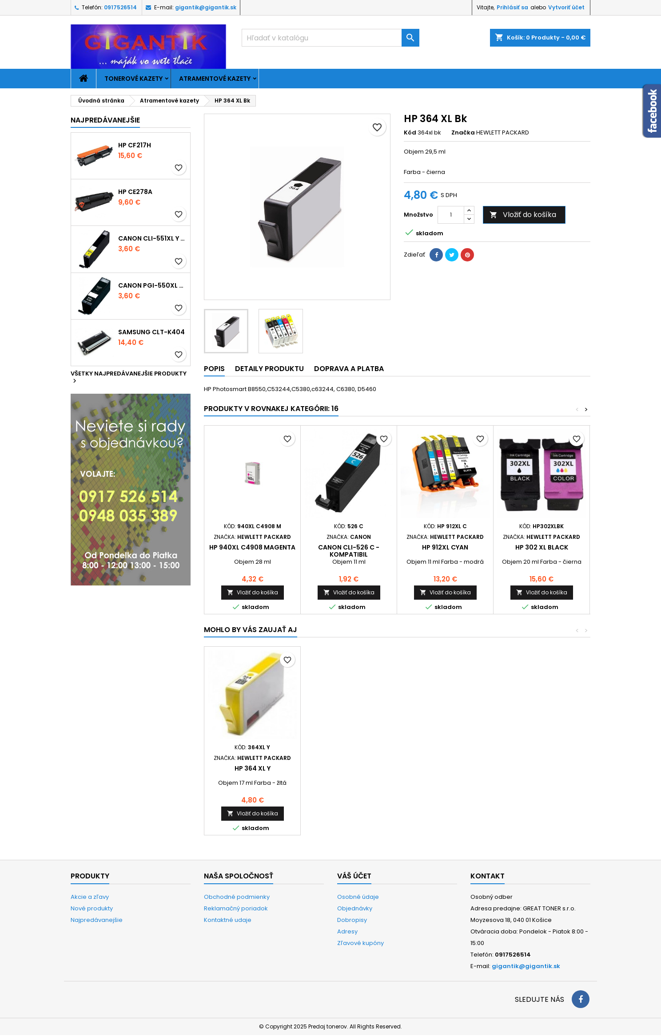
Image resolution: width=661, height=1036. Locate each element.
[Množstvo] (451, 215)
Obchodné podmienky (237, 897)
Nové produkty (92, 908)
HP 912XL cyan (445, 547)
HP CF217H (134, 145)
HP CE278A (135, 191)
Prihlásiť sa (512, 7)
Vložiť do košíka (523, 215)
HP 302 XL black (541, 547)
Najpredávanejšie (105, 120)
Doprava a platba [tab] (349, 369)
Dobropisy (352, 920)
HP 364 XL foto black (252, 768)
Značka (463, 133)
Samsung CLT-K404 (151, 332)
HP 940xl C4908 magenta (252, 547)
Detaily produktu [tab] (269, 369)
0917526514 (120, 7)
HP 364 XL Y (542, 768)
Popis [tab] (214, 369)
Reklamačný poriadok (236, 908)
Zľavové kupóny (360, 943)
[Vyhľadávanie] (330, 38)
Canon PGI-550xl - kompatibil (152, 285)
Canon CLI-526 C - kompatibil (348, 551)
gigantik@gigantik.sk (205, 7)
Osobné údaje (358, 897)
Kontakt (487, 876)
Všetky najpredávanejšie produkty (129, 378)
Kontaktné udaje (227, 920)
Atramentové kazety (215, 78)
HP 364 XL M (445, 768)
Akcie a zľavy (90, 897)
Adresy (347, 931)
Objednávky (354, 908)
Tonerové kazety (133, 78)
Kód (410, 133)
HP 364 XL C (348, 768)
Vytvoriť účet (566, 7)
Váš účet (354, 876)
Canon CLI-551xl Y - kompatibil (152, 238)
